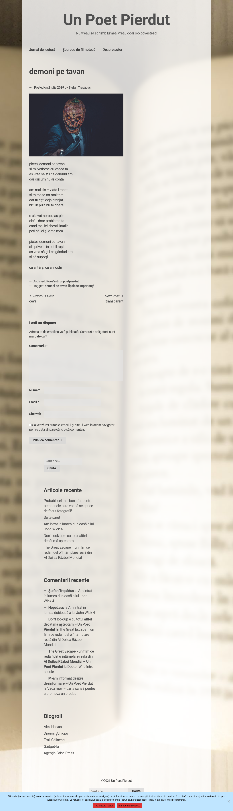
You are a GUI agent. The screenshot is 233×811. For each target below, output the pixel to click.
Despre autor (112, 49)
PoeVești (52, 281)
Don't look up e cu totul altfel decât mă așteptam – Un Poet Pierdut (68, 624)
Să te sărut (52, 517)
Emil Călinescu (55, 740)
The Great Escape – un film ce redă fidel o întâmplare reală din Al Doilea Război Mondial (68, 552)
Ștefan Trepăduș (79, 87)
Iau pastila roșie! (104, 805)
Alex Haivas (53, 727)
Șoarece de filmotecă (78, 49)
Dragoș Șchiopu (56, 733)
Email (34, 402)
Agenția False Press (59, 753)
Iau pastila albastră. (129, 805)
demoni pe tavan (56, 286)
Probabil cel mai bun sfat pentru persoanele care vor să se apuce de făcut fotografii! (68, 505)
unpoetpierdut (69, 281)
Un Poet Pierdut (116, 20)
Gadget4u (51, 746)
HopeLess (56, 607)
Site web (35, 414)
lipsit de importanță (81, 286)
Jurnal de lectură (42, 49)
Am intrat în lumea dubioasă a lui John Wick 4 (68, 596)
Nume (34, 390)
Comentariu (38, 346)
